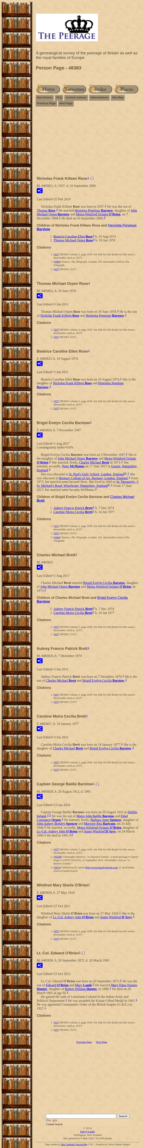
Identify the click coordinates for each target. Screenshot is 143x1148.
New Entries (44, 97)
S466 (57, 261)
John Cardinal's (68, 1144)
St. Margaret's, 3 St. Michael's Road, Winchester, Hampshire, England (87, 483)
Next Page (66, 103)
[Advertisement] (87, 143)
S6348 (57, 856)
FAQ (59, 97)
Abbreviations (99, 97)
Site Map (117, 97)
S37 (56, 254)
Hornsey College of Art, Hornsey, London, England (93, 478)
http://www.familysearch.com (101, 867)
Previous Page (46, 103)
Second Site (81, 1144)
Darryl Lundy (87, 1131)
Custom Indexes (76, 97)
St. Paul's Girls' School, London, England (96, 474)
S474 (57, 867)
